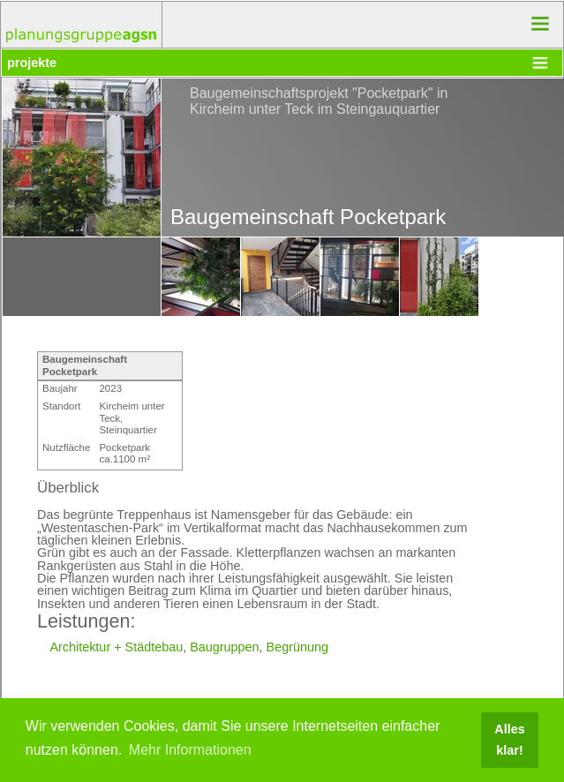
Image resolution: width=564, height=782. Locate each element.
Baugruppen (224, 647)
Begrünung (297, 647)
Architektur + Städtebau (116, 647)
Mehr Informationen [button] (190, 749)
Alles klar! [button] (509, 739)
